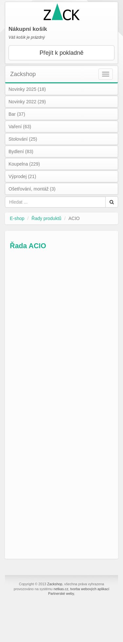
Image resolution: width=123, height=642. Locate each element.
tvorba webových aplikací (89, 589)
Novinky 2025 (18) (27, 89)
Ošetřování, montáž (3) (32, 188)
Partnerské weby (61, 593)
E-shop (17, 218)
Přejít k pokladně (61, 53)
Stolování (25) (23, 139)
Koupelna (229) (24, 164)
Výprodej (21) (22, 176)
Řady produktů (46, 218)
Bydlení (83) (21, 151)
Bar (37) (17, 114)
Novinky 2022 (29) (27, 101)
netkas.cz (60, 589)
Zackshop (23, 74)
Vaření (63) (20, 126)
